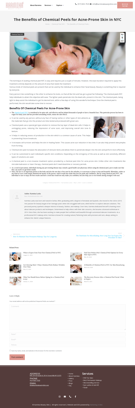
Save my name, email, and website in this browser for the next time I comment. (36, 351)
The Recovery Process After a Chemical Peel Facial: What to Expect (104, 278)
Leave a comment (87, 182)
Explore (60, 5)
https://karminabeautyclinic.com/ (33, 196)
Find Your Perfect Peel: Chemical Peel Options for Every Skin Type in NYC (103, 254)
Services (49, 5)
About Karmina (35, 5)
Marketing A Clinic (96, 405)
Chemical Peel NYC (17, 34)
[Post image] (15, 256)
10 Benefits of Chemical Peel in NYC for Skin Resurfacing (104, 265)
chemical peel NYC (21, 112)
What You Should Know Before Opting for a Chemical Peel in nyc (43, 278)
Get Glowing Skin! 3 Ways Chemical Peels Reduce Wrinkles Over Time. (44, 266)
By (66, 182)
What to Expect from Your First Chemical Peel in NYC (42, 253)
